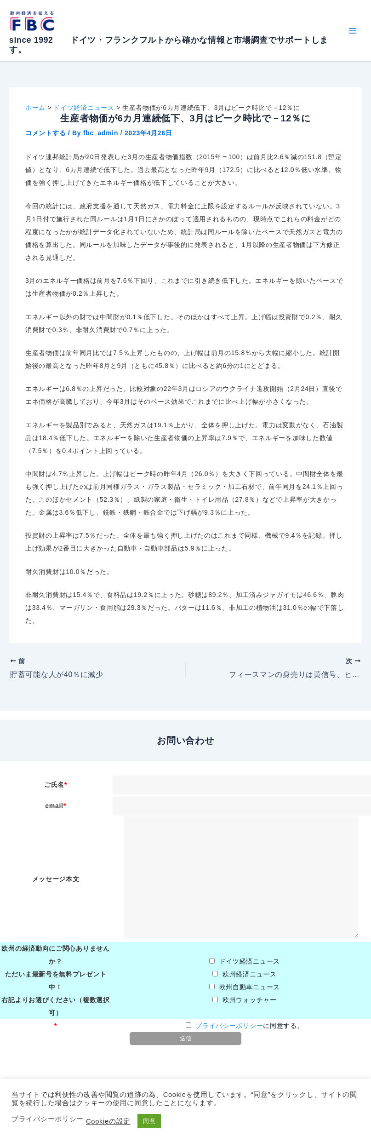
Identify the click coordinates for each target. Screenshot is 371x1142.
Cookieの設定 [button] (108, 1121)
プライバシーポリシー (229, 1025)
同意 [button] (149, 1121)
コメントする (45, 133)
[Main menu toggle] (352, 30)
